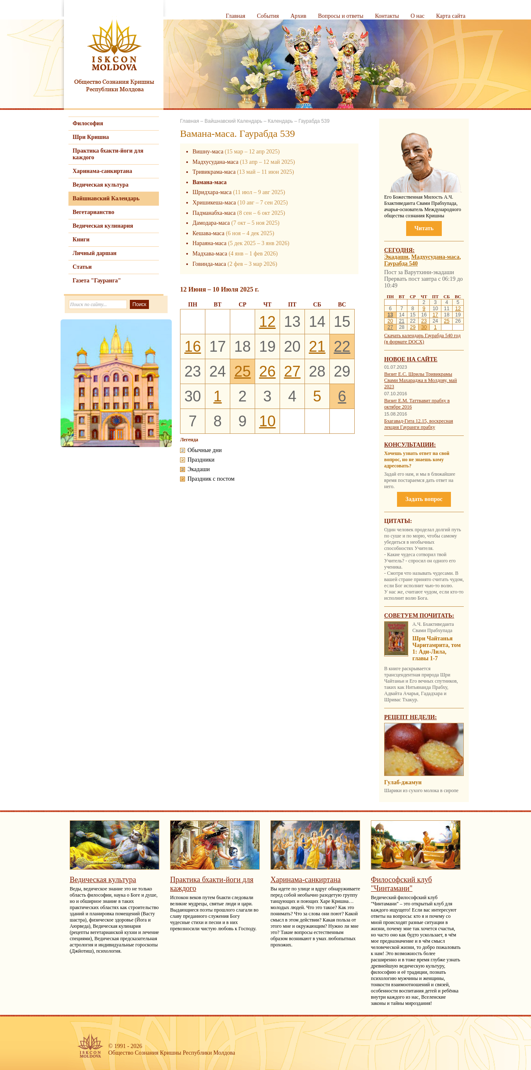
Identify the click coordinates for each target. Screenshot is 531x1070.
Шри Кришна (91, 137)
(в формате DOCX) (404, 342)
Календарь (280, 121)
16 (192, 346)
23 (423, 321)
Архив (298, 16)
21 (317, 346)
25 (242, 371)
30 (423, 327)
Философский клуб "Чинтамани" (401, 883)
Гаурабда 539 (313, 121)
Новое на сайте (410, 359)
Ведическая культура (101, 185)
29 (412, 327)
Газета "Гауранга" (97, 280)
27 (292, 371)
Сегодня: (399, 250)
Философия (88, 123)
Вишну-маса (207, 151)
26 (267, 371)
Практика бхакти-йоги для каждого (108, 154)
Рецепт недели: (410, 717)
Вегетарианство (93, 212)
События (268, 16)
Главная (235, 16)
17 (435, 315)
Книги (81, 239)
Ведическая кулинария (103, 226)
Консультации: (410, 445)
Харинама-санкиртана (102, 171)
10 (267, 421)
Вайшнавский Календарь (106, 198)
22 (342, 346)
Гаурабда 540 (401, 263)
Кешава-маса (208, 233)
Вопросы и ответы (340, 16)
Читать (424, 228)
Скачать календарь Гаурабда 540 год (422, 335)
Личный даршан (95, 253)
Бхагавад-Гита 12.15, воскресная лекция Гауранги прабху (418, 424)
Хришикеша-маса (214, 202)
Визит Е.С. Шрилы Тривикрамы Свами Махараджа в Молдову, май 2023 (420, 380)
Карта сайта (450, 16)
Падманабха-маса (214, 213)
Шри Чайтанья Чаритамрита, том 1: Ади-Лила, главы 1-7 (436, 648)
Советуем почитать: (419, 616)
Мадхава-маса (209, 253)
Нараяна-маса (209, 243)
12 (267, 321)
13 (390, 315)
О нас (418, 16)
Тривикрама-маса (214, 172)
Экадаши (396, 257)
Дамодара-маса (211, 223)
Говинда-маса (209, 264)
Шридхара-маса (211, 192)
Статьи (82, 267)
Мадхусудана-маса (215, 162)
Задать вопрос (423, 499)
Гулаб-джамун (402, 782)
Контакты (387, 16)
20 (390, 321)
